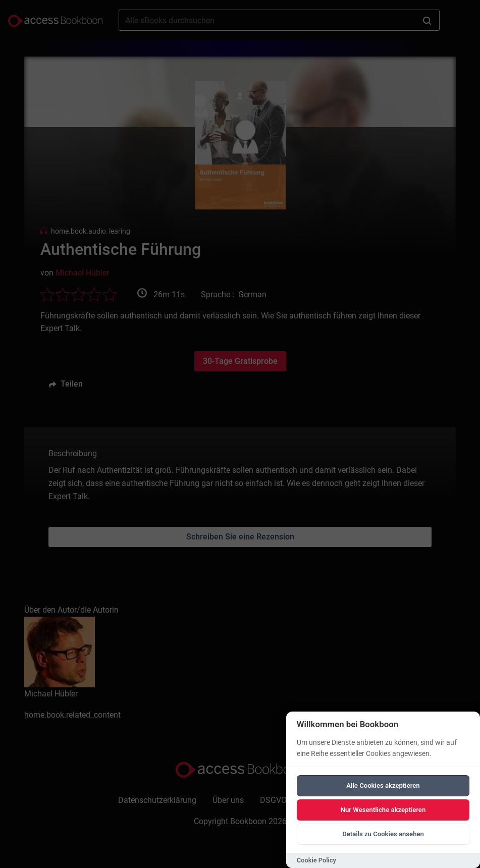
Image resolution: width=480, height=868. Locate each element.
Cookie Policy (316, 860)
